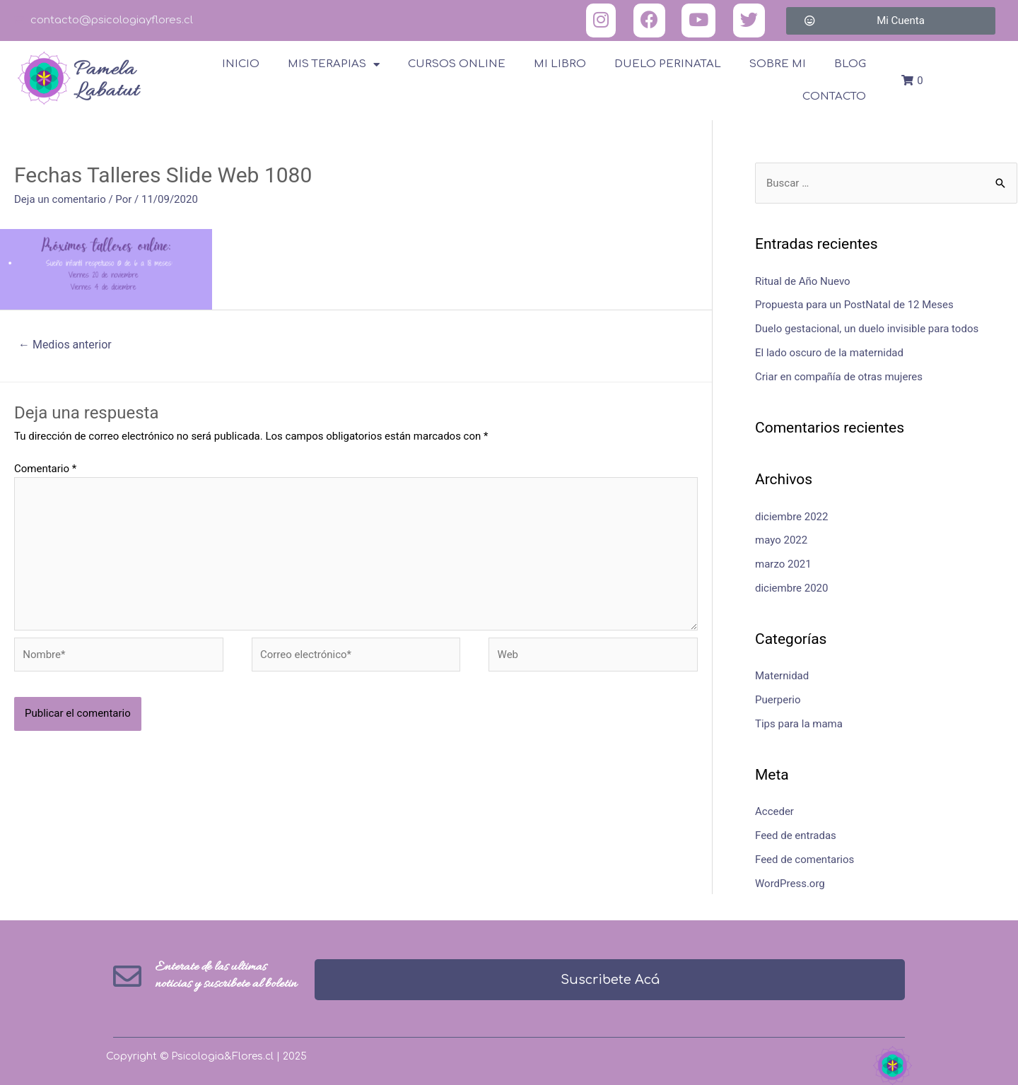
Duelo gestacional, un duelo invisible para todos (866, 328)
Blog (850, 64)
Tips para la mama (799, 723)
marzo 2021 (783, 564)
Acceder (774, 811)
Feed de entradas (795, 835)
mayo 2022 (781, 540)
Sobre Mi (777, 64)
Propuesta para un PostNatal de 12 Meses (854, 304)
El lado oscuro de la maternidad (829, 352)
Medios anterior (65, 344)
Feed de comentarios (804, 859)
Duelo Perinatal (667, 64)
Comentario (45, 468)
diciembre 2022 (791, 516)
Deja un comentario (60, 199)
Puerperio (777, 699)
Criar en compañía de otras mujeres (839, 376)
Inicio (240, 64)
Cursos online (456, 64)
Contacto (834, 96)
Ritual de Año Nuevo (802, 281)
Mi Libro (560, 64)
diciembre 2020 (791, 588)
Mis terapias (334, 64)
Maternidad (782, 675)
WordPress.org (790, 883)
